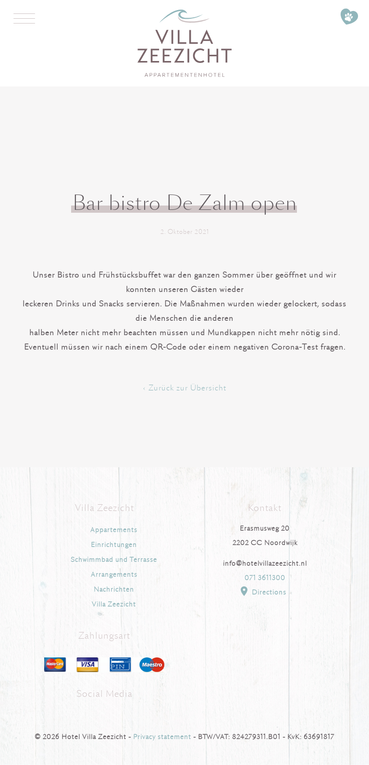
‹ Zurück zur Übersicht (184, 388)
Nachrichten (114, 589)
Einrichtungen (114, 545)
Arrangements (114, 575)
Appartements (113, 530)
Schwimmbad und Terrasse (114, 560)
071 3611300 (265, 578)
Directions (262, 591)
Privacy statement (162, 737)
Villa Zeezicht (114, 604)
